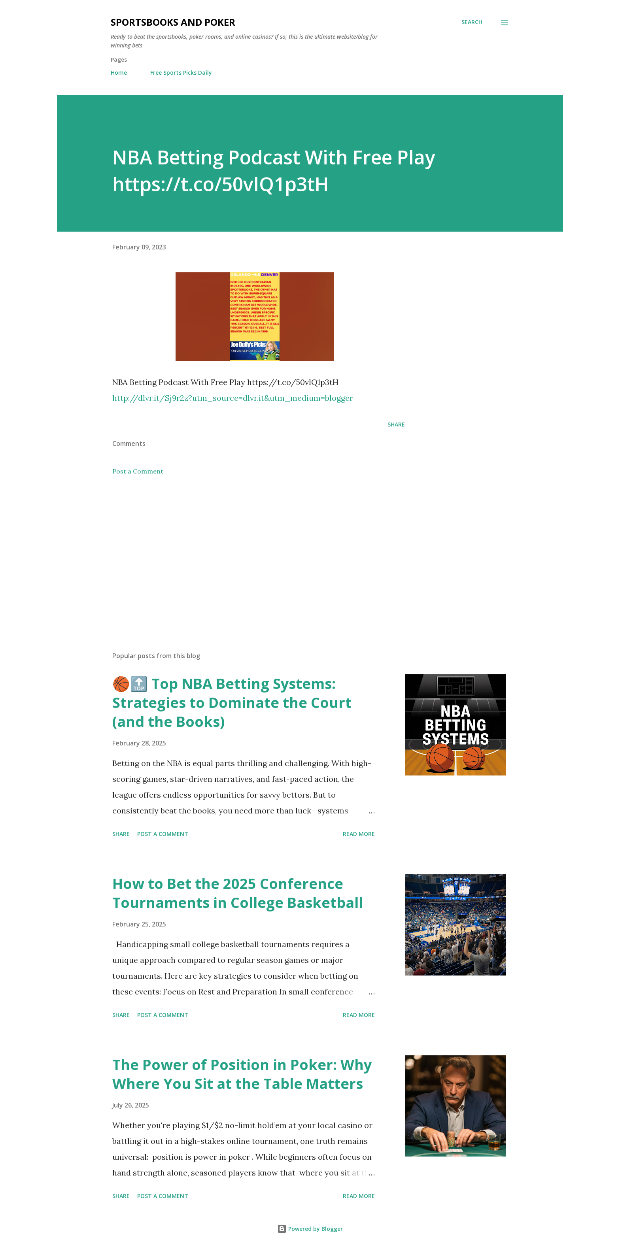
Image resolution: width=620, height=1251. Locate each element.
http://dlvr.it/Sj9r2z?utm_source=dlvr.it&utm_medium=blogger (232, 398)
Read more (359, 834)
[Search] (471, 22)
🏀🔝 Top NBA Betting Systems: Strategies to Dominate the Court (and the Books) (232, 702)
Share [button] (396, 424)
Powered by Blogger (310, 1228)
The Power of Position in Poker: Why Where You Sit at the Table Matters (242, 1074)
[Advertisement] (246, 553)
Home (119, 72)
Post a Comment (137, 471)
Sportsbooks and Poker (173, 21)
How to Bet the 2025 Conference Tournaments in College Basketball (237, 893)
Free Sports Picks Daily (181, 72)
